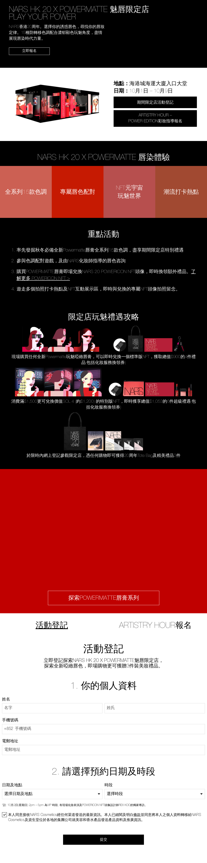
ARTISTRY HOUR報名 (155, 626)
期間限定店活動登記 (155, 103)
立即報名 (29, 51)
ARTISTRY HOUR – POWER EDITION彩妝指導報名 (155, 118)
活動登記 (52, 626)
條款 (137, 815)
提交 (103, 840)
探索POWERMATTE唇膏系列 (103, 598)
